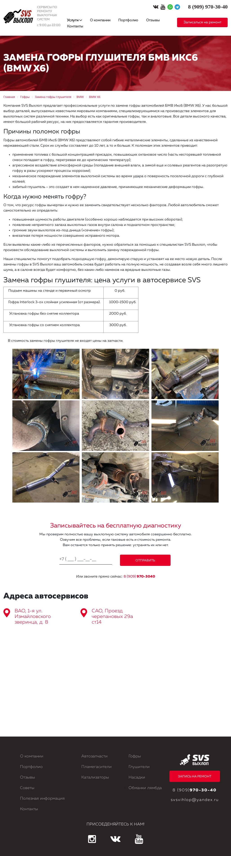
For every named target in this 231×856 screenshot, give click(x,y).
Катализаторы (95, 777)
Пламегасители (96, 767)
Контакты (75, 26)
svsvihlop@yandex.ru (195, 800)
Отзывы (153, 20)
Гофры (135, 756)
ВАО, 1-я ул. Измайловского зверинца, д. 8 (33, 617)
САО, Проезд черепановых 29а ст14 (112, 617)
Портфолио (128, 20)
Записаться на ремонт (202, 22)
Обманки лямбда (145, 788)
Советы (27, 788)
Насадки (137, 777)
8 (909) (139, 576)
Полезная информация (42, 798)
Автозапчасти (94, 756)
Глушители (139, 767)
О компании (100, 20)
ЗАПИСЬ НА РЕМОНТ (194, 776)
